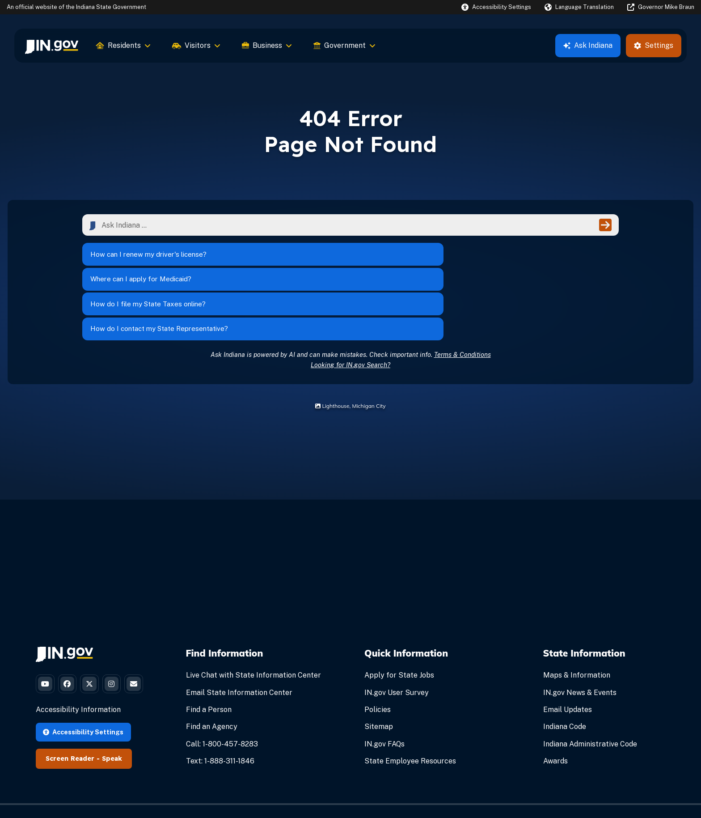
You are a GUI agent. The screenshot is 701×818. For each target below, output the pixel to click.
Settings (653, 45)
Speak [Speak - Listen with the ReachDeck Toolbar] (112, 732)
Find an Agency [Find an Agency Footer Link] (211, 666)
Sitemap (378, 666)
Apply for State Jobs (399, 615)
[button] (496, 7)
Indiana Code (564, 666)
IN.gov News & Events (580, 632)
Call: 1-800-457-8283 (222, 683)
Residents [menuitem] (123, 45)
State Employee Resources (410, 700)
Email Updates (567, 649)
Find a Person (209, 649)
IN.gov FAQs (384, 683)
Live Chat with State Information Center (253, 615)
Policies (377, 649)
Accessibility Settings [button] (83, 704)
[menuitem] (51, 45)
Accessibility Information (78, 682)
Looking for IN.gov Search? (350, 304)
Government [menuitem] (344, 45)
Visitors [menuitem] (196, 45)
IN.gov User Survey (396, 632)
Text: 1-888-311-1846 (220, 700)
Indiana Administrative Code (590, 683)
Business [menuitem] (267, 45)
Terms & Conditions (462, 294)
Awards (555, 700)
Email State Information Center (239, 632)
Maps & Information (576, 615)
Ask (587, 45)
